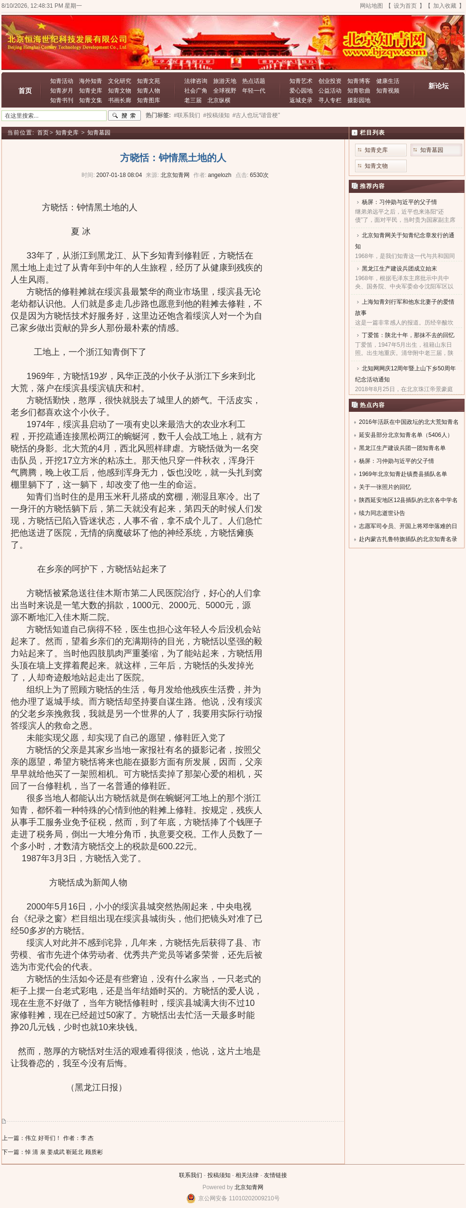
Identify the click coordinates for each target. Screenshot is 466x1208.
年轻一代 (253, 90)
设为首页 (405, 5)
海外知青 (90, 81)
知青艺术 (301, 81)
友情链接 (275, 1175)
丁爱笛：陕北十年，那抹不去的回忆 (408, 335)
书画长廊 (119, 100)
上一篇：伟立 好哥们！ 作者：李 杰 (48, 1138)
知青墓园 (98, 132)
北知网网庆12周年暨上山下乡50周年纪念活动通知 (405, 374)
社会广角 (195, 90)
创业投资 (330, 81)
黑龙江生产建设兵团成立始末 (399, 268)
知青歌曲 (358, 90)
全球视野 (224, 90)
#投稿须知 (216, 115)
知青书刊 (61, 100)
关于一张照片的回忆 (385, 487)
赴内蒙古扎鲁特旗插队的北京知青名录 (408, 539)
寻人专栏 (330, 100)
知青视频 (387, 90)
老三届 (193, 100)
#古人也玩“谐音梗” (256, 115)
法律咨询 (195, 81)
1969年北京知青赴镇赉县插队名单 (403, 474)
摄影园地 (358, 100)
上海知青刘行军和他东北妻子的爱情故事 (404, 307)
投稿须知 (219, 1175)
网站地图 (371, 5)
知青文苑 (148, 81)
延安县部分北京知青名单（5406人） (406, 435)
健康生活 (387, 81)
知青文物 (119, 90)
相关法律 (247, 1175)
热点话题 (253, 81)
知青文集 (90, 100)
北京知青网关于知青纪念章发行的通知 (404, 241)
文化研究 (119, 81)
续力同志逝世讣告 (382, 513)
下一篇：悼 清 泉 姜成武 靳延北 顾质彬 (52, 1152)
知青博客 (358, 81)
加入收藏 (444, 5)
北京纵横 (219, 100)
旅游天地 (224, 81)
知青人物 (148, 90)
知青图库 (148, 100)
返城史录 (301, 100)
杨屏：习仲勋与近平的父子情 (399, 202)
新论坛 (438, 86)
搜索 (124, 115)
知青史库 (90, 90)
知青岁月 (61, 90)
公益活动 (330, 90)
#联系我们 (187, 115)
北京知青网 (248, 1187)
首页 (25, 91)
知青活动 (61, 81)
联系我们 (190, 1175)
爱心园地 (301, 90)
